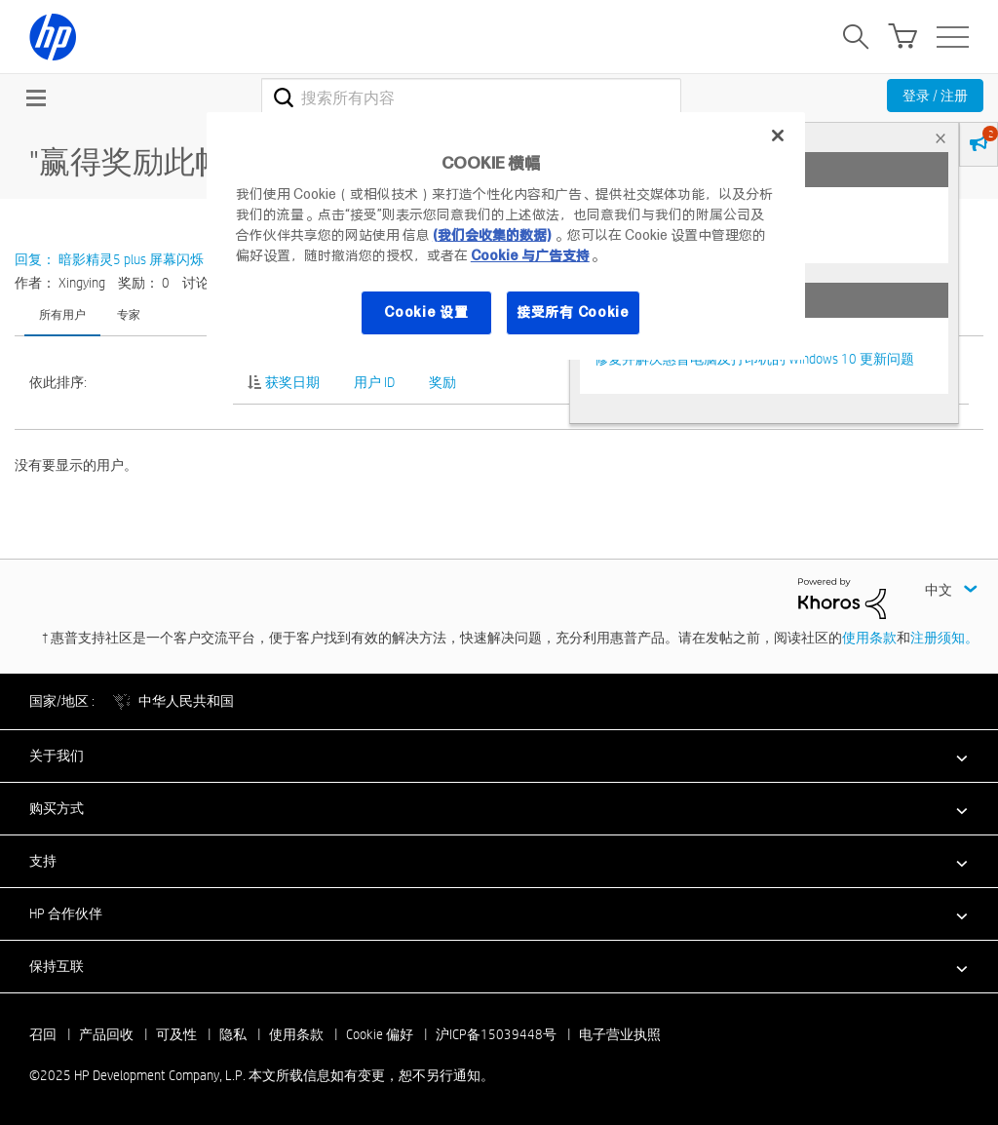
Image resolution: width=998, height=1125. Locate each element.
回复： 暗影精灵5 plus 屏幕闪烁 (109, 259)
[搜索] (471, 97)
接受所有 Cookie (573, 312)
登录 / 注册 (935, 95)
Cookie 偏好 (379, 1034)
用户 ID (374, 382)
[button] (499, 755)
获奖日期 (292, 382)
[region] (506, 235)
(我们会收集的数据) (492, 235)
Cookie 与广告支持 (530, 255)
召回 (43, 1034)
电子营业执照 (620, 1034)
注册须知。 (944, 637)
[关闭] (777, 135)
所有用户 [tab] (62, 314)
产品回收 (106, 1034)
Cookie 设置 (426, 312)
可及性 (176, 1034)
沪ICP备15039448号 (496, 1034)
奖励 (442, 382)
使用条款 (869, 637)
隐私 (233, 1034)
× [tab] (940, 138)
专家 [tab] (128, 314)
